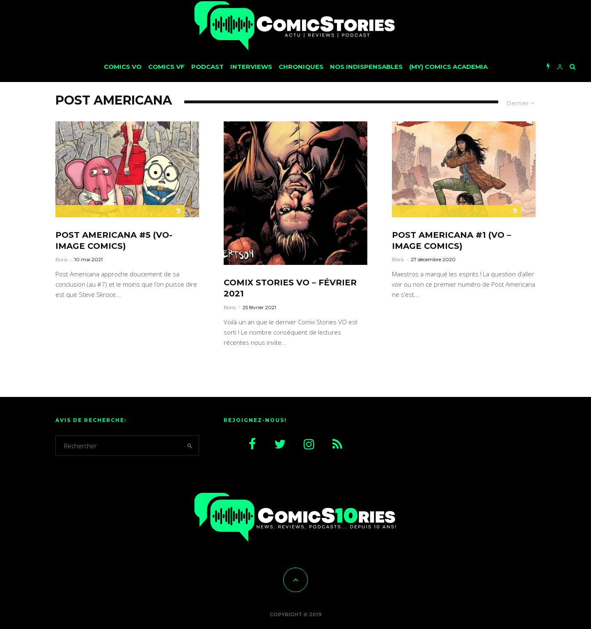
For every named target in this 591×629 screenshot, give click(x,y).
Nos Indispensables (366, 67)
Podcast (207, 67)
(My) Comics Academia (448, 67)
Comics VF (166, 67)
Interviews (251, 67)
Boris (61, 259)
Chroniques (301, 67)
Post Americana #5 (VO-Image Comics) (113, 240)
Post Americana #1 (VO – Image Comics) (451, 240)
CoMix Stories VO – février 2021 (290, 288)
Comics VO (123, 67)
